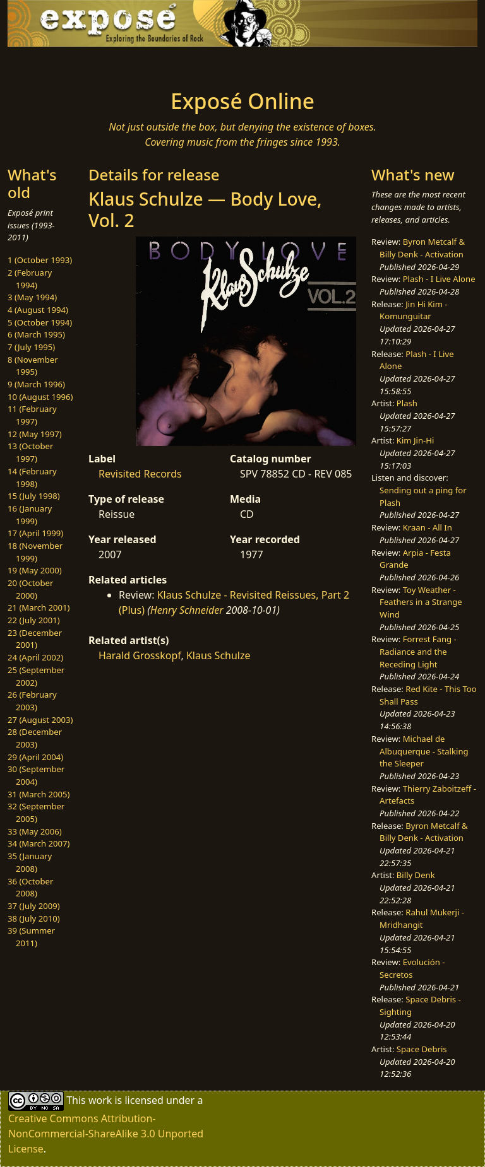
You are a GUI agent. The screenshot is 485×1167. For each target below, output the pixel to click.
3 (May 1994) (32, 297)
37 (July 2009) (34, 906)
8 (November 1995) (33, 366)
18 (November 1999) (35, 552)
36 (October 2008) (30, 888)
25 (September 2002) (36, 676)
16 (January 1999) (30, 515)
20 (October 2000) (30, 589)
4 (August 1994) (38, 309)
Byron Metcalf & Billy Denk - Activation (422, 248)
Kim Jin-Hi (415, 440)
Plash (407, 403)
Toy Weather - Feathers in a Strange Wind (421, 602)
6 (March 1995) (36, 334)
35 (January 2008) (30, 862)
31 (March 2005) (38, 794)
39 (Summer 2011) (31, 937)
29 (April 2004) (35, 757)
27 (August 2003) (40, 719)
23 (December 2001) (35, 639)
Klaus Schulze (218, 655)
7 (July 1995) (31, 347)
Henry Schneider (187, 610)
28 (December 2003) (35, 738)
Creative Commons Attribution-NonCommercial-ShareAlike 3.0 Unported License (105, 1133)
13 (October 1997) (30, 452)
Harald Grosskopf (140, 655)
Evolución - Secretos (412, 968)
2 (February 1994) (30, 279)
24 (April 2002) (35, 657)
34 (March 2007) (38, 843)
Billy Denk (416, 875)
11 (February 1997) (32, 415)
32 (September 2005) (36, 812)
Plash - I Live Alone (439, 278)
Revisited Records (140, 474)
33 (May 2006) (35, 831)
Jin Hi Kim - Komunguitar (414, 310)
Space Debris (422, 1049)
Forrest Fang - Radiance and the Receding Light (418, 651)
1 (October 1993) (40, 260)
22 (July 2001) (34, 620)
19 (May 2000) (35, 570)
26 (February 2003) (32, 701)
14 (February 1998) (32, 478)
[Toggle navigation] (48, 64)
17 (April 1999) (35, 533)
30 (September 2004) (36, 775)
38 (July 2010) (34, 918)
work (100, 1100)
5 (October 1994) (40, 322)
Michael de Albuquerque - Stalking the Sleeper (424, 751)
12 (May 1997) (35, 434)
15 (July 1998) (34, 495)
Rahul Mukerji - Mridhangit (422, 918)
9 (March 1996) (36, 384)
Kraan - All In (427, 527)
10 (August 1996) (40, 396)
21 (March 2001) (38, 607)
